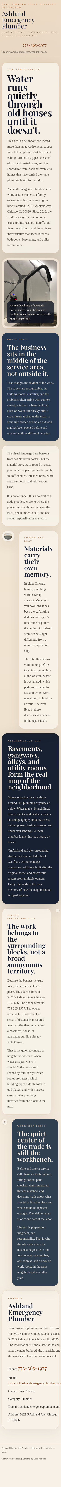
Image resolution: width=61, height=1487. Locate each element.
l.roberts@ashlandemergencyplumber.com (34, 1383)
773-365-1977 (35, 45)
